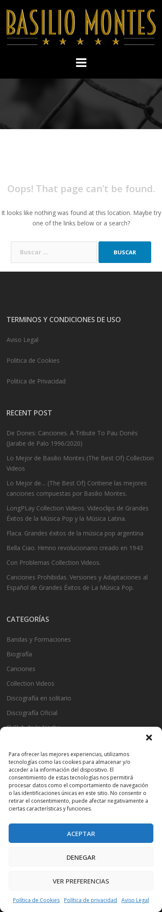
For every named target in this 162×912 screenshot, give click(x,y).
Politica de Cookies (33, 360)
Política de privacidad (90, 900)
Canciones (20, 669)
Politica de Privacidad (36, 381)
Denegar (81, 857)
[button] (149, 737)
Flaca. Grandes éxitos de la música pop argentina (74, 533)
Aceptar (81, 833)
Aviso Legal (135, 900)
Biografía (19, 654)
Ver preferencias (81, 881)
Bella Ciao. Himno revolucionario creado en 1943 (74, 548)
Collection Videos (30, 683)
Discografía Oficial (31, 713)
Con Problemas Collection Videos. (53, 562)
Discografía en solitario (38, 698)
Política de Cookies (36, 900)
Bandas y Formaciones (38, 639)
